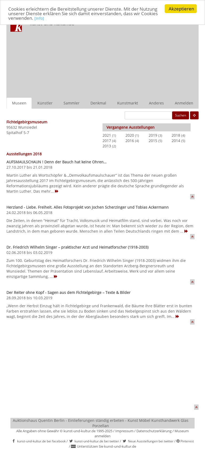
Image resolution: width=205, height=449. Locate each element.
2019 (153, 135)
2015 (153, 140)
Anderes (156, 103)
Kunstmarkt (127, 103)
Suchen (180, 115)
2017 (106, 140)
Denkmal (98, 103)
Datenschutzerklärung (154, 430)
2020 (129, 135)
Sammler (72, 103)
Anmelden (184, 103)
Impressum (124, 430)
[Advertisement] (141, 57)
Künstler (45, 103)
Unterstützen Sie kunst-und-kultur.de (106, 446)
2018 (176, 135)
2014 (176, 140)
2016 (129, 140)
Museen (19, 103)
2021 (106, 135)
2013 (106, 145)
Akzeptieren (181, 9)
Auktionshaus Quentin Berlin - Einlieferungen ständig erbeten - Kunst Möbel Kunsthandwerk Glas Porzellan (100, 423)
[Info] (39, 18)
